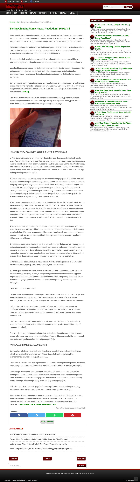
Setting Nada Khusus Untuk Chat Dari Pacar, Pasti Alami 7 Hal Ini (38, 444)
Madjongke (14, 6)
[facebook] (19, 415)
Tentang (54, 473)
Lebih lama (81, 458)
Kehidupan (23, 13)
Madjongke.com (13, 1)
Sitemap (91, 473)
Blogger (133, 480)
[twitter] (36, 415)
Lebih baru (13, 458)
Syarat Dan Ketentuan (81, 473)
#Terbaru (50, 422)
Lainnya (72, 13)
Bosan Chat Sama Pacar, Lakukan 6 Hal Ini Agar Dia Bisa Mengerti (39, 439)
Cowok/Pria (53, 13)
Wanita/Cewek (43, 13)
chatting (25, 92)
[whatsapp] (54, 415)
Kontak (25, 1)
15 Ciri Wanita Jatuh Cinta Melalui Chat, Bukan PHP (32, 434)
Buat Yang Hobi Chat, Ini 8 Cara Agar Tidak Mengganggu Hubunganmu (41, 449)
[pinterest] (72, 415)
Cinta (15, 13)
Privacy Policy (68, 473)
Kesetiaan (33, 13)
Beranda (8, 13)
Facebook (36, 1)
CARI (128, 7)
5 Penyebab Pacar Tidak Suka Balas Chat (38, 404)
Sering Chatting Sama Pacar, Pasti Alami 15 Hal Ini (40, 28)
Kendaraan (63, 13)
